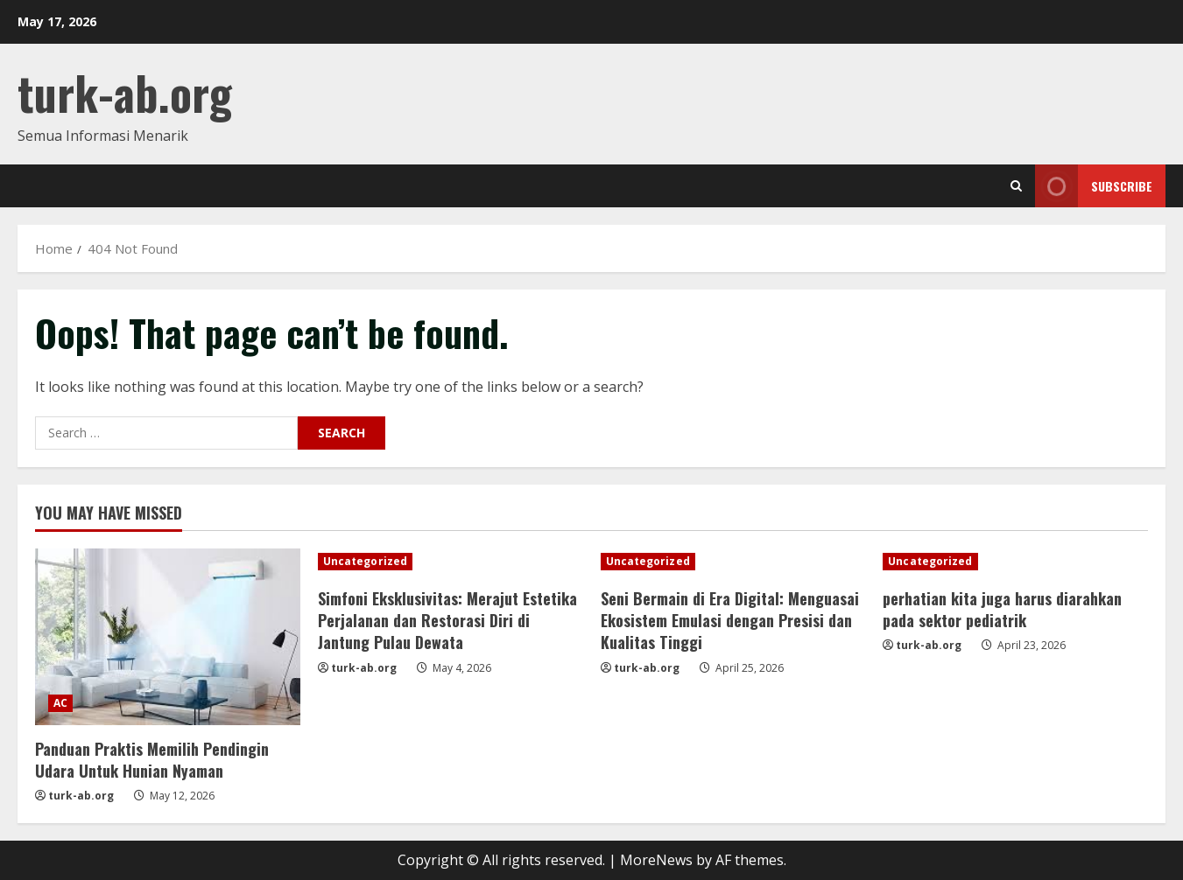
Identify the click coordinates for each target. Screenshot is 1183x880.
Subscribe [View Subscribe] (1093, 185)
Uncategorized (365, 561)
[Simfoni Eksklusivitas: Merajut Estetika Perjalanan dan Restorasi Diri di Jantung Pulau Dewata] (450, 561)
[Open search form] (1016, 186)
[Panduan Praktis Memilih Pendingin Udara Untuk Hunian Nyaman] (167, 636)
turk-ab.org (125, 92)
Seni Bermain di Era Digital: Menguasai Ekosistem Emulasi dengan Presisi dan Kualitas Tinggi (730, 620)
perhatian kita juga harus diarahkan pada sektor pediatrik (1002, 609)
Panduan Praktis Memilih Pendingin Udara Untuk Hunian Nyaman (152, 759)
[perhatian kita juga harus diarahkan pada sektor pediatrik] (1015, 561)
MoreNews (656, 860)
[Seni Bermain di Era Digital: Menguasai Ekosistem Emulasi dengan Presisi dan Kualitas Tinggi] (733, 561)
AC (60, 702)
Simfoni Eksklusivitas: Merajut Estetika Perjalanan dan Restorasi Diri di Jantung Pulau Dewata (447, 620)
